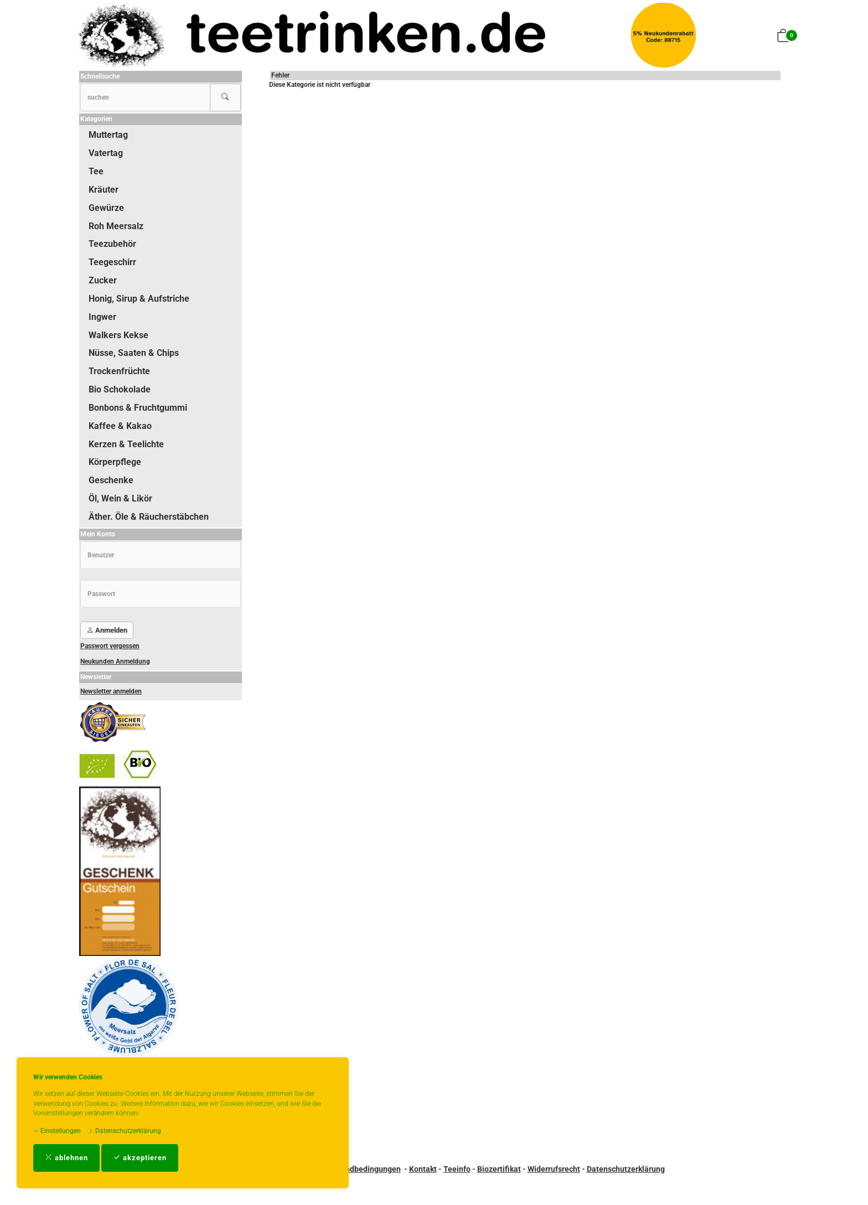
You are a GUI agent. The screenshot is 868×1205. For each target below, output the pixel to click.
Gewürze (106, 208)
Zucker (103, 280)
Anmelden (106, 630)
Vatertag (106, 153)
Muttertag (108, 135)
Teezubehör (112, 244)
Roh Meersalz (116, 226)
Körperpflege (115, 462)
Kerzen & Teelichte (126, 444)
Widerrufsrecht (554, 1169)
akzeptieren (140, 1158)
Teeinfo (457, 1169)
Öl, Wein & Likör (120, 498)
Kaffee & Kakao (120, 426)
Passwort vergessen (110, 646)
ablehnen (66, 1158)
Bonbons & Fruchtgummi (138, 407)
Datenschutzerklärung (124, 1131)
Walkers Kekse (118, 335)
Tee (96, 171)
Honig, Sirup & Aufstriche (139, 298)
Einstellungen (57, 1131)
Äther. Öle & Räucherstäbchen (149, 516)
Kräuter (103, 189)
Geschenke (111, 480)
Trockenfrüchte (119, 371)
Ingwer (102, 317)
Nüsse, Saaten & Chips (134, 353)
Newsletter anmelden (111, 691)
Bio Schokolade (120, 389)
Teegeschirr (112, 262)
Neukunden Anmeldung (115, 661)
